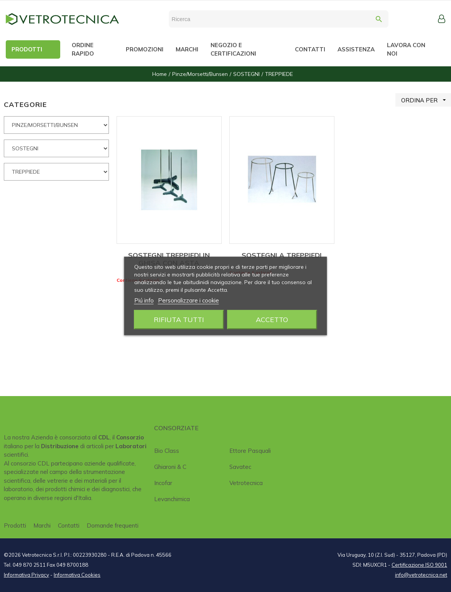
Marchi (42, 525)
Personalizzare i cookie (188, 300)
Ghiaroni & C (170, 466)
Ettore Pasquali (250, 450)
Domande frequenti (112, 525)
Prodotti (15, 525)
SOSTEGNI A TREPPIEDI (282, 255)
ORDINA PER (426, 100)
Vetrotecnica (246, 483)
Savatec (240, 466)
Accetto (272, 319)
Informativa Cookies (77, 575)
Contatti (68, 525)
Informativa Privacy (26, 575)
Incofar (163, 483)
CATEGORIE (25, 104)
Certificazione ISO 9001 (419, 565)
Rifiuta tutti (179, 319)
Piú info (144, 300)
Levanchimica (172, 499)
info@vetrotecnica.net (421, 575)
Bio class (166, 450)
